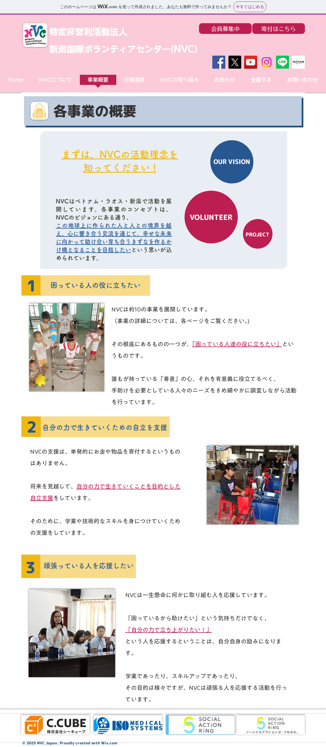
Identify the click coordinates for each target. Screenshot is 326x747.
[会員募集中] (225, 28)
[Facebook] (218, 62)
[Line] (282, 62)
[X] (234, 62)
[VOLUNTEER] (211, 217)
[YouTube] (250, 62)
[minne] (298, 62)
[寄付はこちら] (278, 28)
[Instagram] (266, 62)
